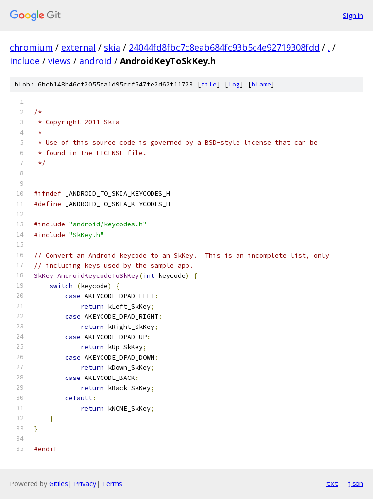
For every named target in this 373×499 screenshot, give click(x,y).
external (78, 47)
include (25, 61)
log (234, 84)
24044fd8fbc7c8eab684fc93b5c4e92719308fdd (224, 47)
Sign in (353, 15)
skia (112, 47)
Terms (112, 483)
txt (332, 483)
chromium (31, 47)
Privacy (85, 483)
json (355, 483)
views (59, 61)
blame (261, 84)
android (95, 61)
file (209, 84)
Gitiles (58, 483)
